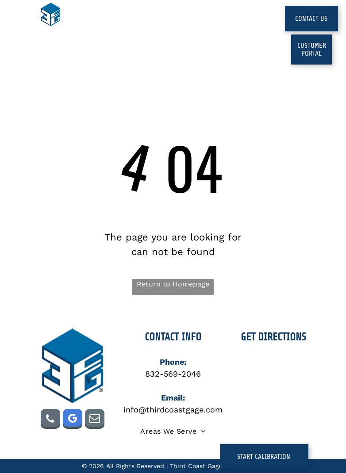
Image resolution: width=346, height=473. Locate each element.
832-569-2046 (173, 373)
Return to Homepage (173, 284)
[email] (94, 420)
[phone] (50, 420)
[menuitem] (105, 27)
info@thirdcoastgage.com (173, 409)
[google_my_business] (72, 420)
